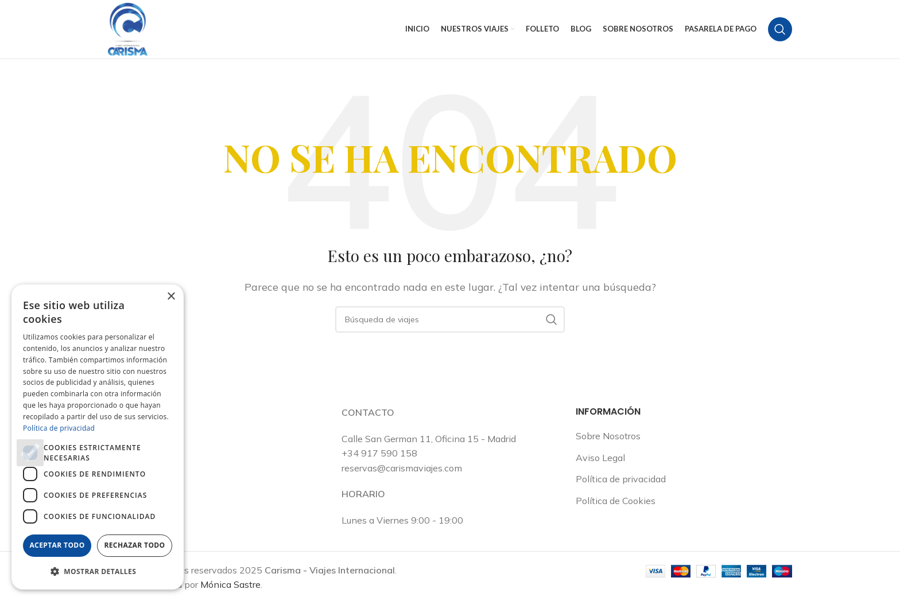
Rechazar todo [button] (134, 545)
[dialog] (97, 437)
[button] (97, 571)
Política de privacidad (621, 480)
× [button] (170, 296)
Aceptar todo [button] (56, 545)
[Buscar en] (780, 29)
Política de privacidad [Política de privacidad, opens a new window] (59, 428)
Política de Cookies (615, 502)
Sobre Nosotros (608, 437)
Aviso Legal (600, 459)
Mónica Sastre (230, 585)
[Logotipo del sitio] (128, 28)
